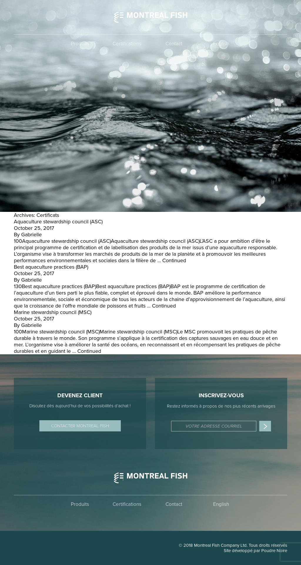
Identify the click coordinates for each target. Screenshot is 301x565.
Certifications (127, 44)
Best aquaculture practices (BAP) (51, 267)
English (221, 44)
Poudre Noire (274, 550)
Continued (174, 260)
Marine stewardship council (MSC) (52, 312)
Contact (173, 44)
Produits (80, 44)
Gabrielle (31, 234)
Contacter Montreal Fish (80, 425)
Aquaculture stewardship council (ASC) (58, 221)
